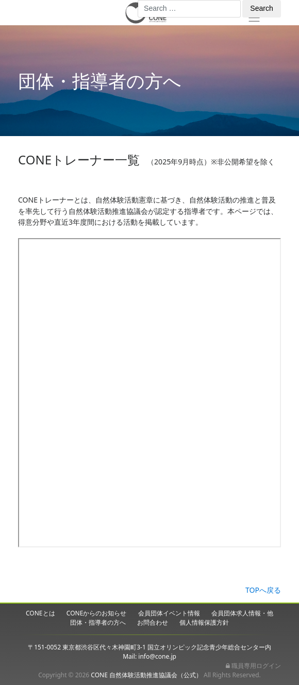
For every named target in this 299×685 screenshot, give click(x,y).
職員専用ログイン (253, 665)
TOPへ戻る (263, 590)
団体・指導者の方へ (98, 622)
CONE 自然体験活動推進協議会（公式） (146, 675)
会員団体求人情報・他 (242, 613)
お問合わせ (152, 622)
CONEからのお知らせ (97, 613)
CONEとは (40, 613)
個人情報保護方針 (204, 622)
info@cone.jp (157, 656)
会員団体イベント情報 (169, 613)
